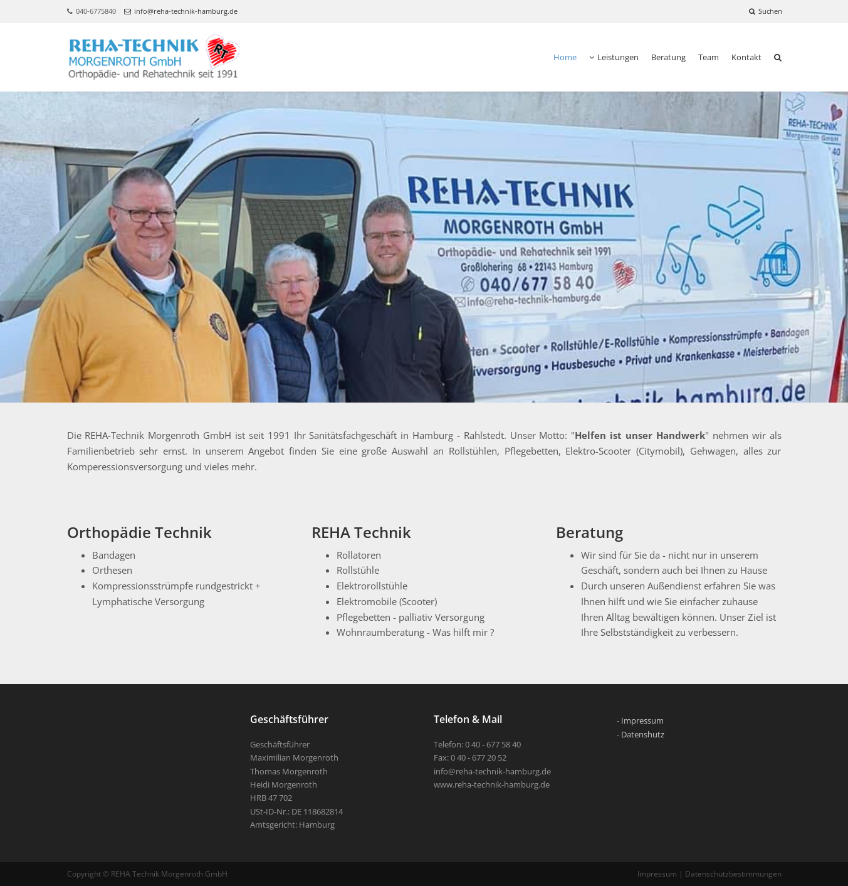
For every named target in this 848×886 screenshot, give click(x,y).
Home (565, 57)
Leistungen (614, 57)
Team (708, 57)
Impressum (642, 720)
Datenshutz (642, 734)
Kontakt (746, 57)
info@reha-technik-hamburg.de (181, 11)
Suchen (765, 11)
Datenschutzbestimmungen (733, 873)
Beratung (668, 57)
